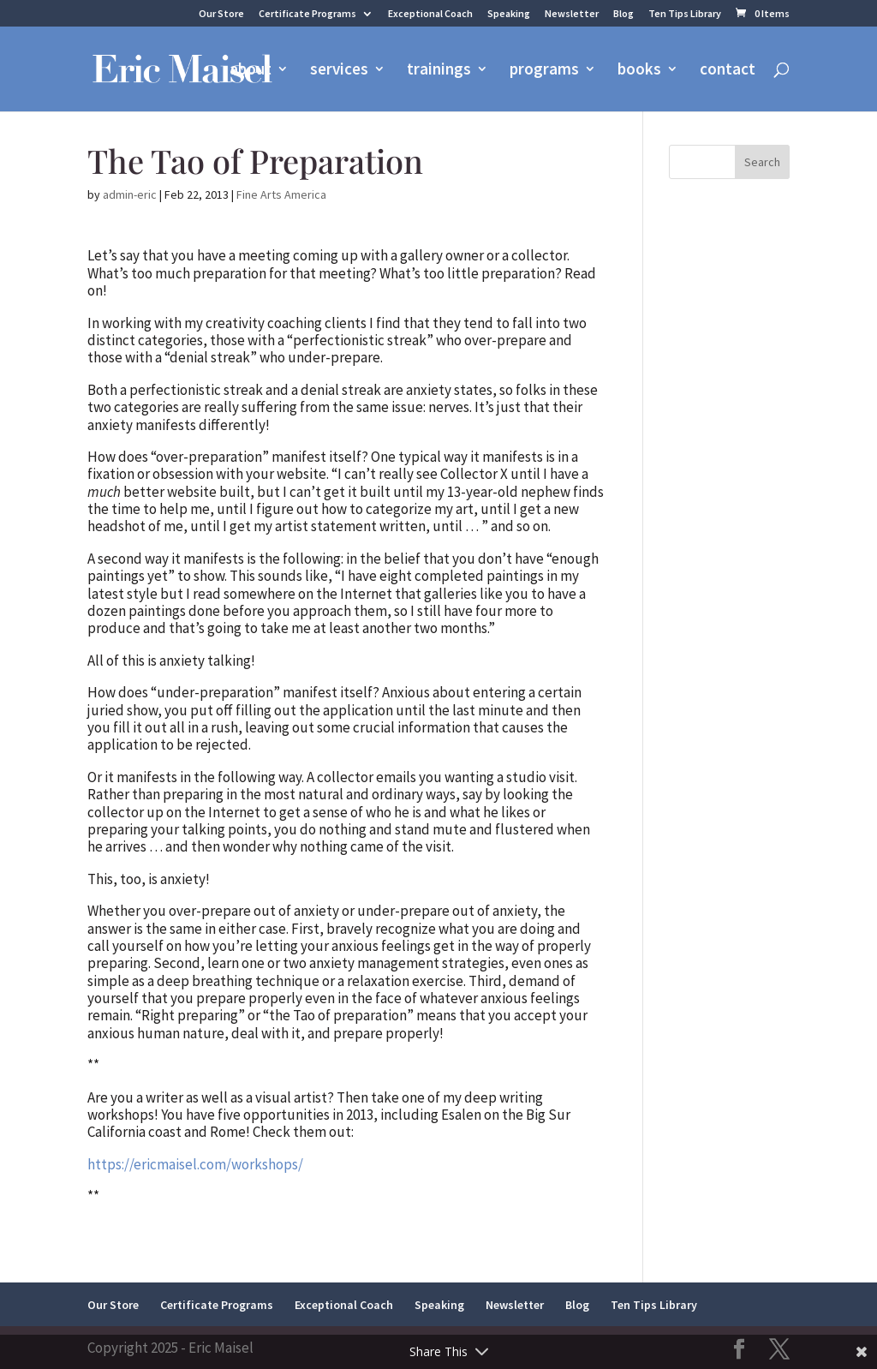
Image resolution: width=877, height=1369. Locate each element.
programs (544, 71)
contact (727, 71)
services (339, 71)
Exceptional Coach (430, 14)
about (250, 71)
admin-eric (130, 194)
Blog (623, 14)
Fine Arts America (281, 194)
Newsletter (572, 14)
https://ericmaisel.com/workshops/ (195, 1164)
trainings (439, 71)
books (639, 71)
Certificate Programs (307, 14)
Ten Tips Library (684, 14)
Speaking (508, 14)
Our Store (221, 14)
